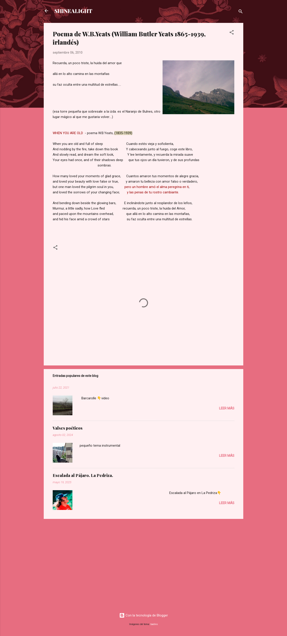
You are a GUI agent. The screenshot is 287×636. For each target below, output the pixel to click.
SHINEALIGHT (73, 10)
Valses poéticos (68, 428)
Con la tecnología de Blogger (143, 615)
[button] (231, 33)
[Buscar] (240, 12)
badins (154, 624)
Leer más (226, 408)
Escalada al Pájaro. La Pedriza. (83, 475)
